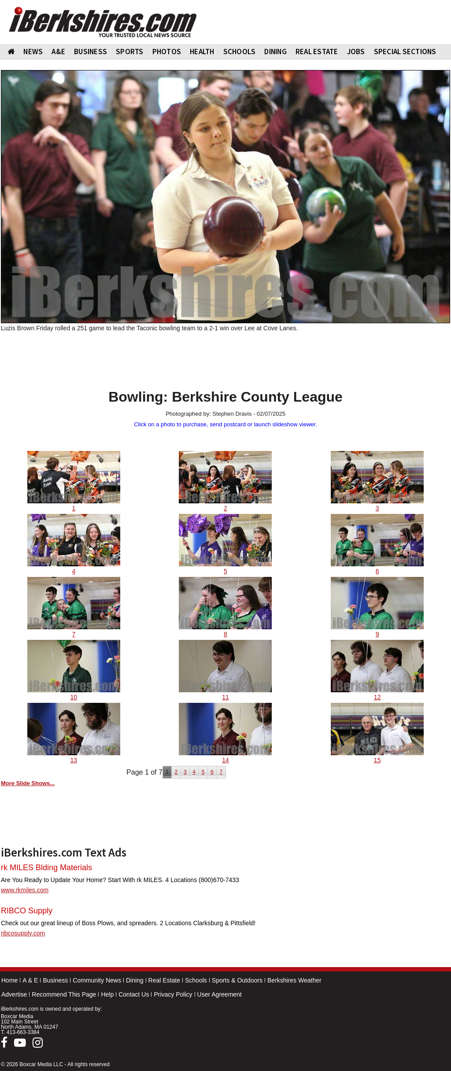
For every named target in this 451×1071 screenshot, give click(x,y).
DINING (275, 51)
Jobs (356, 51)
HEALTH (202, 51)
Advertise (14, 994)
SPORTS (130, 51)
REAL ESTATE (317, 51)
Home (9, 980)
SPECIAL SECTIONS (405, 51)
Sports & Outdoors (237, 980)
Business (55, 980)
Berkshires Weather (294, 980)
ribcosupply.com (23, 933)
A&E (58, 51)
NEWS (33, 51)
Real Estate (164, 980)
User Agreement (219, 994)
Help (107, 994)
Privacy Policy (173, 994)
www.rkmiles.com (24, 890)
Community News (97, 980)
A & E (30, 980)
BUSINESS (90, 51)
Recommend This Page (64, 994)
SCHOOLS (239, 51)
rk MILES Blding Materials (46, 867)
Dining (135, 980)
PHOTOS (166, 51)
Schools (196, 980)
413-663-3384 (23, 1032)
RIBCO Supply (26, 910)
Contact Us (133, 994)
